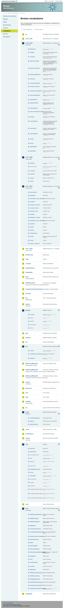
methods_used (34, 211)
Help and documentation (9, 16)
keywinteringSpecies (35, 74)
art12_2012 (29, 38)
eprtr (27, 276)
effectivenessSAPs (35, 68)
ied (26, 346)
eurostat (28, 293)
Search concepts (39, 29)
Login (47, 1)
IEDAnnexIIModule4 (32, 376)
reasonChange (34, 121)
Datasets (5, 19)
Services (5, 33)
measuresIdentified (35, 83)
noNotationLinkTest (35, 469)
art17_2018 (29, 248)
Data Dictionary (15, 13)
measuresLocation (35, 86)
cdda (27, 259)
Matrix (31, 542)
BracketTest (33, 451)
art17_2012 (29, 186)
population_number (35, 217)
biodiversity (29, 255)
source (32, 321)
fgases (28, 304)
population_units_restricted (36, 220)
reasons (32, 178)
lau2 (27, 397)
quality (32, 227)
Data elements (7, 25)
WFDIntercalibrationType (36, 572)
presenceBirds (34, 108)
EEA (10, 1)
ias (26, 342)
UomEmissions (34, 562)
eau (31, 458)
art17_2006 (29, 157)
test (27, 444)
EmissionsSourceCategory (36, 536)
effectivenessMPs (34, 61)
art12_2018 (29, 43)
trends (31, 143)
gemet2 (28, 310)
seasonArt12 (33, 128)
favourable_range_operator (36, 198)
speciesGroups (34, 424)
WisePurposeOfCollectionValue (36, 588)
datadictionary (30, 268)
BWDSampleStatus (35, 521)
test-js (31, 472)
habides (28, 337)
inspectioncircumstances (36, 354)
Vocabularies (6, 31)
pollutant (32, 358)
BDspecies (33, 49)
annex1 (32, 350)
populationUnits (34, 103)
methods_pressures (35, 204)
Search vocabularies (27, 29)
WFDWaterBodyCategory (36, 582)
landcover (29, 388)
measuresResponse (35, 95)
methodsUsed (33, 99)
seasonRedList (34, 133)
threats (32, 139)
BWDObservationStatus (36, 514)
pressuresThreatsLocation (36, 111)
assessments (33, 192)
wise (27, 508)
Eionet (9, 13)
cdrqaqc (32, 52)
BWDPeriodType (34, 518)
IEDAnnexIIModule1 (32, 363)
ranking (32, 116)
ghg (27, 333)
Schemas (5, 28)
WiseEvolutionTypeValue (36, 585)
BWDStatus (33, 525)
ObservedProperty (34, 549)
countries (32, 56)
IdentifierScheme (34, 539)
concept (32, 314)
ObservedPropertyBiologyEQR (36, 552)
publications (29, 434)
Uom (31, 559)
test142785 (33, 475)
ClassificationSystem (35, 528)
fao (27, 298)
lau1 (27, 392)
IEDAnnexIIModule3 (32, 369)
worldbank (29, 593)
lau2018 (28, 401)
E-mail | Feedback (8, 603)
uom (27, 504)
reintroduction (33, 233)
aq (26, 34)
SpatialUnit (33, 556)
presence (32, 223)
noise (27, 429)
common (28, 263)
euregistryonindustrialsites (34, 289)
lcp (26, 407)
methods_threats (34, 208)
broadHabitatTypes (35, 418)
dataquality (29, 272)
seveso (28, 438)
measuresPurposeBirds (36, 90)
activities (32, 163)
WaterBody (33, 569)
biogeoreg (32, 195)
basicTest (32, 448)
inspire (28, 382)
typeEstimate (33, 146)
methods (32, 174)
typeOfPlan (33, 151)
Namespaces (6, 36)
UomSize (32, 566)
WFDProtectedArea (35, 576)
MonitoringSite (34, 545)
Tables (5, 22)
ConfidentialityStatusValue (36, 532)
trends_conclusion (35, 243)
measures (32, 78)
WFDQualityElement (35, 579)
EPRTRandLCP (30, 283)
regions (32, 421)
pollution (32, 214)
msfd (27, 412)
